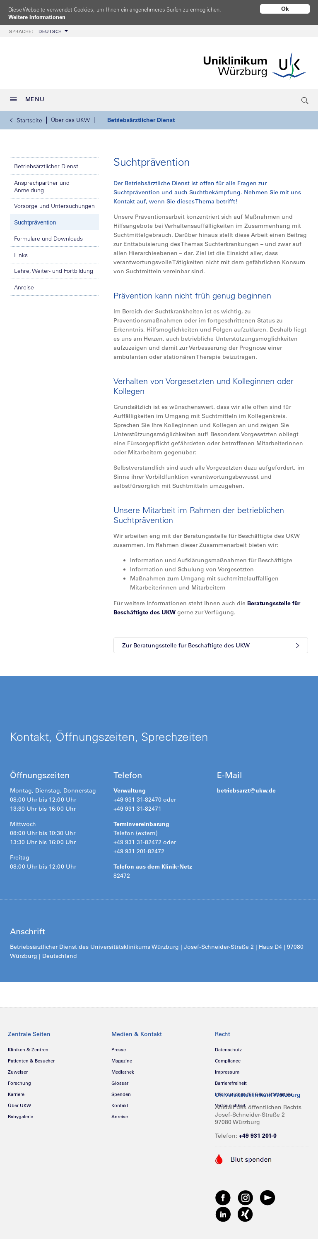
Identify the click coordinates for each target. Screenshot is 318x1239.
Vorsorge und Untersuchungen (54, 203)
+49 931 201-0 (258, 1132)
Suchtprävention (35, 219)
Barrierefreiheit (231, 1080)
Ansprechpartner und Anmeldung (42, 183)
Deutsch (35, 28)
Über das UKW (70, 117)
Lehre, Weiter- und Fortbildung (53, 268)
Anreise (24, 284)
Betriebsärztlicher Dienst (141, 117)
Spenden (121, 1091)
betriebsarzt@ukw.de (246, 787)
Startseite (26, 117)
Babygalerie (20, 1114)
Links (21, 252)
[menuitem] (37, 28)
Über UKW (19, 1102)
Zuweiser (18, 1069)
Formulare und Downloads (48, 235)
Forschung (19, 1080)
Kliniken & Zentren (28, 1047)
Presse (118, 1047)
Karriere (16, 1091)
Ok (285, 8)
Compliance (228, 1058)
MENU (27, 96)
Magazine (121, 1058)
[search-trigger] (305, 97)
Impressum (227, 1069)
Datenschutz (228, 1047)
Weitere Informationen (39, 17)
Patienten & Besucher (31, 1058)
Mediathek (122, 1069)
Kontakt (119, 1102)
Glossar (119, 1080)
